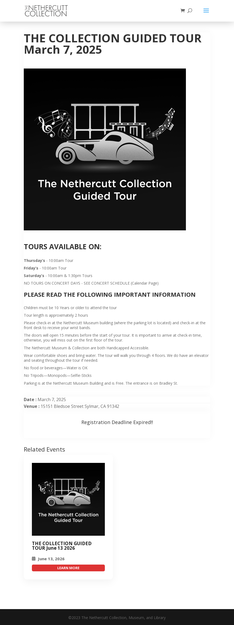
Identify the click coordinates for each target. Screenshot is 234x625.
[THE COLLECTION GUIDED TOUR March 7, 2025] (68, 499)
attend (68, 568)
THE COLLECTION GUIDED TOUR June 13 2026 (62, 545)
